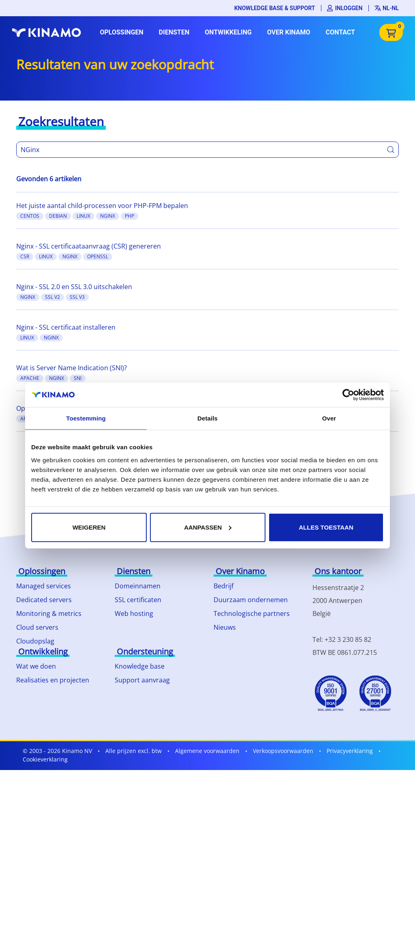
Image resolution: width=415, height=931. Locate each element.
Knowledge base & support (274, 8)
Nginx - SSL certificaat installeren (66, 327)
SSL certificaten (138, 599)
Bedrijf (223, 585)
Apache (29, 378)
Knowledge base (140, 666)
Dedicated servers (44, 599)
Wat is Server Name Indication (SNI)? (71, 367)
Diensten (174, 32)
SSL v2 (52, 297)
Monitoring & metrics (48, 613)
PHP (129, 215)
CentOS (29, 215)
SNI (77, 378)
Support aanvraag (142, 680)
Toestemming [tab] (86, 418)
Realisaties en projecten (52, 680)
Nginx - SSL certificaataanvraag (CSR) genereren (88, 246)
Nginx (107, 215)
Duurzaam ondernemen (251, 599)
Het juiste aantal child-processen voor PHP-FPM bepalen (102, 205)
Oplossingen (121, 32)
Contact (340, 32)
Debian (58, 215)
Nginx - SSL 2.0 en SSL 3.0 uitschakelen (74, 286)
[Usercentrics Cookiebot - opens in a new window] (348, 395)
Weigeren (89, 526)
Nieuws (225, 627)
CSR (24, 256)
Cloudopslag (35, 641)
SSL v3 (77, 297)
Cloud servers (37, 627)
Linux (83, 215)
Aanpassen (207, 526)
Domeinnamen (137, 585)
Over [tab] (329, 418)
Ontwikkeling (228, 32)
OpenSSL (97, 256)
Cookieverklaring (45, 759)
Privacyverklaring (350, 751)
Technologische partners (252, 613)
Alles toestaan (326, 526)
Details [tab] (207, 418)
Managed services (43, 585)
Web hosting (134, 613)
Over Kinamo (288, 32)
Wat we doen (36, 666)
